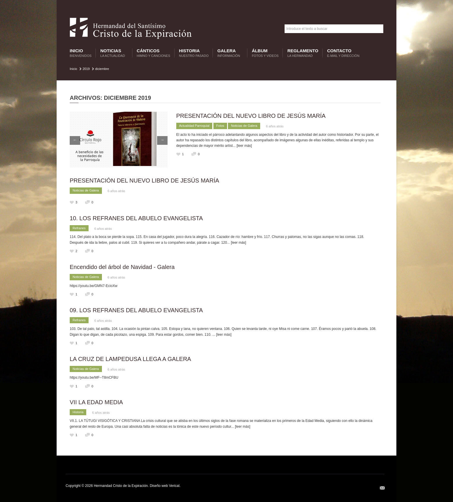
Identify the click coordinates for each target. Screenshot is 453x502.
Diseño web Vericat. (165, 486)
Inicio (80, 52)
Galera (229, 52)
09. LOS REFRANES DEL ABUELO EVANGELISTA (136, 310)
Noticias (113, 52)
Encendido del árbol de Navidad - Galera (122, 267)
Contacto (343, 52)
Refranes (79, 228)
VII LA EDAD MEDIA (96, 402)
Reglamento (302, 52)
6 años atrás (275, 126)
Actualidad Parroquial (194, 125)
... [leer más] (242, 146)
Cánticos (153, 52)
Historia (193, 52)
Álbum (265, 52)
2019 (85, 69)
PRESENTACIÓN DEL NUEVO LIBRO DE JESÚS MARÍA (251, 116)
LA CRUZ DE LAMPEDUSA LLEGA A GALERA (130, 359)
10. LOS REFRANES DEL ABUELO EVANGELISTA (136, 218)
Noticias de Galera (244, 125)
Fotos (220, 125)
